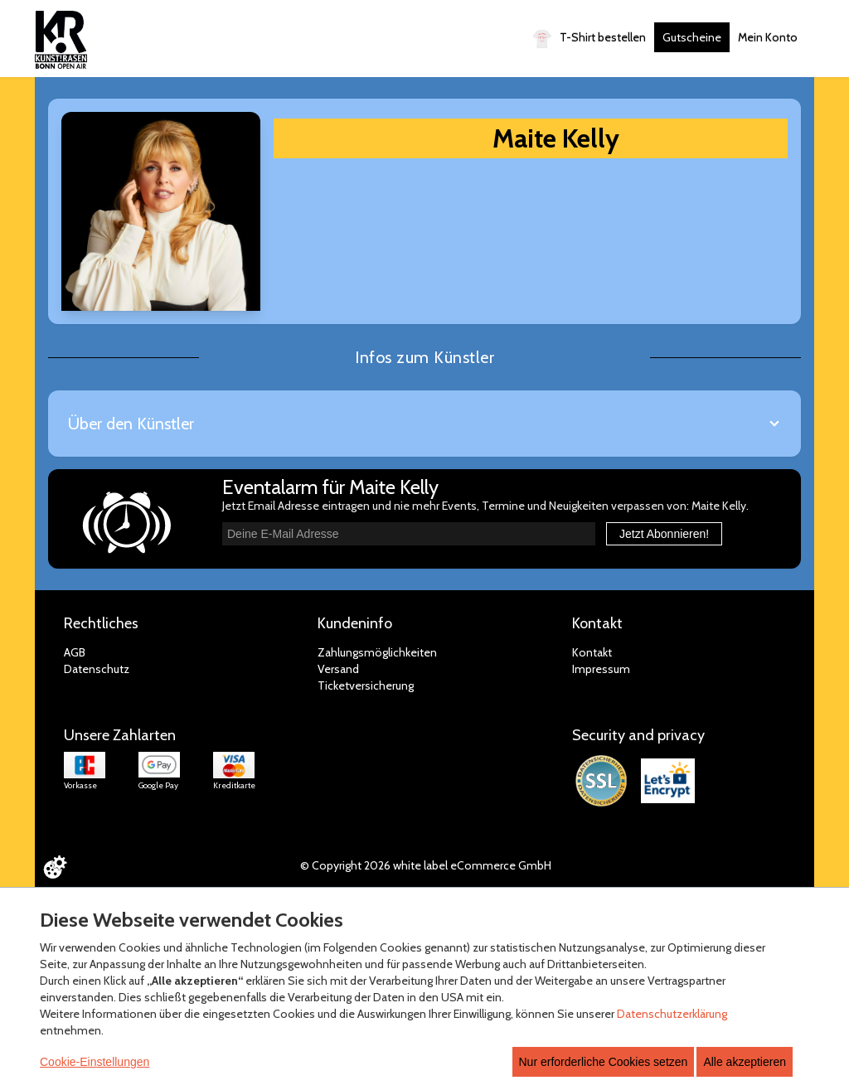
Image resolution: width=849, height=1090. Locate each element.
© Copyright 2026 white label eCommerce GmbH (425, 865)
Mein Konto (768, 37)
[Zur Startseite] (61, 39)
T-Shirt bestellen (589, 38)
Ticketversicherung (366, 685)
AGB (74, 652)
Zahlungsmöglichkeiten (377, 652)
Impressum (601, 668)
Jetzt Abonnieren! (664, 533)
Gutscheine (691, 37)
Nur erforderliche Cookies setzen (603, 1061)
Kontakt (592, 652)
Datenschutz (96, 668)
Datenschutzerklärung (672, 1013)
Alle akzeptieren (744, 1061)
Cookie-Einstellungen (94, 1062)
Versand (338, 668)
